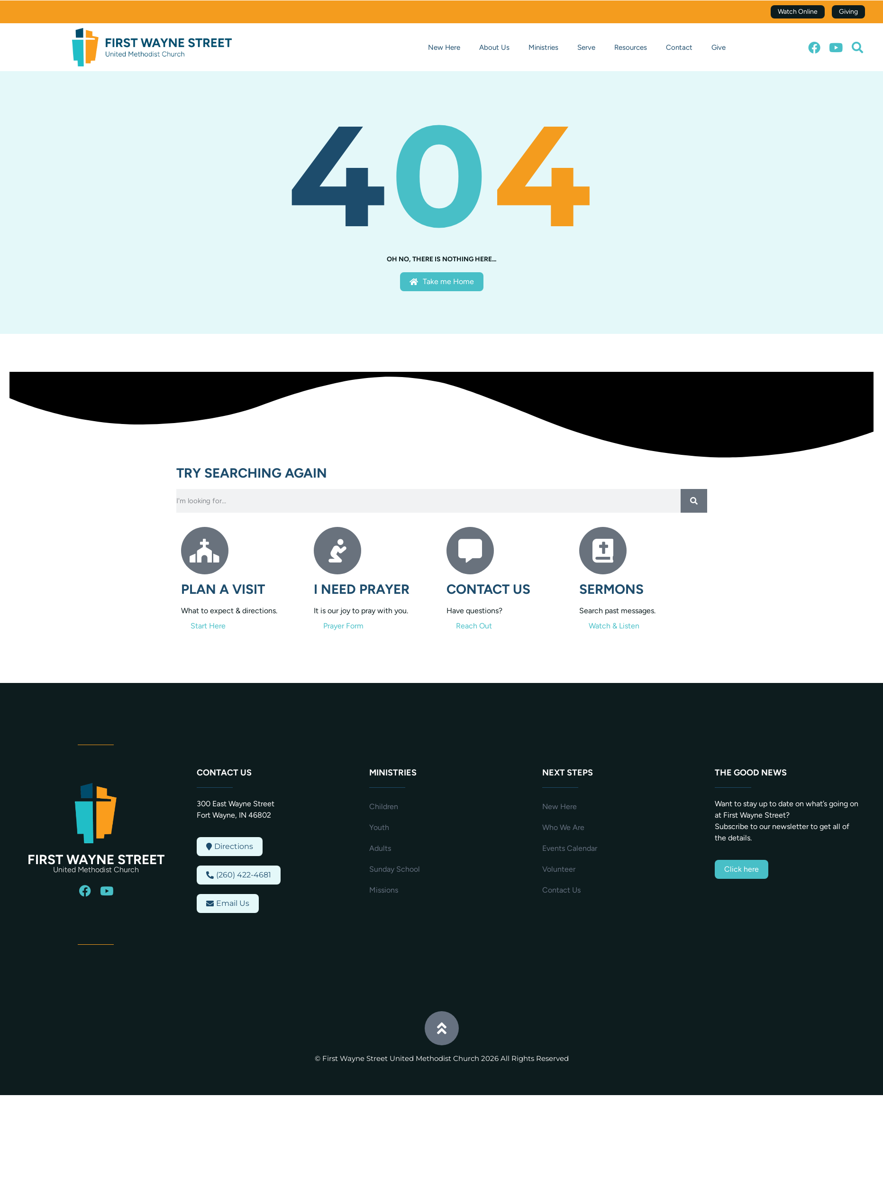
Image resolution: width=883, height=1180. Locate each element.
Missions (383, 889)
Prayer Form (343, 625)
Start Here (208, 625)
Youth (379, 827)
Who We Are (563, 827)
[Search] (694, 501)
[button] (857, 47)
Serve (586, 47)
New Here (444, 47)
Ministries (543, 47)
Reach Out (474, 625)
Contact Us (561, 889)
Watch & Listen (614, 625)
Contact (679, 47)
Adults (380, 848)
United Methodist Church (96, 869)
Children (383, 806)
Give (718, 47)
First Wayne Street (95, 859)
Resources (630, 47)
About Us (494, 47)
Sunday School (394, 869)
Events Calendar (569, 848)
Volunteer (558, 869)
